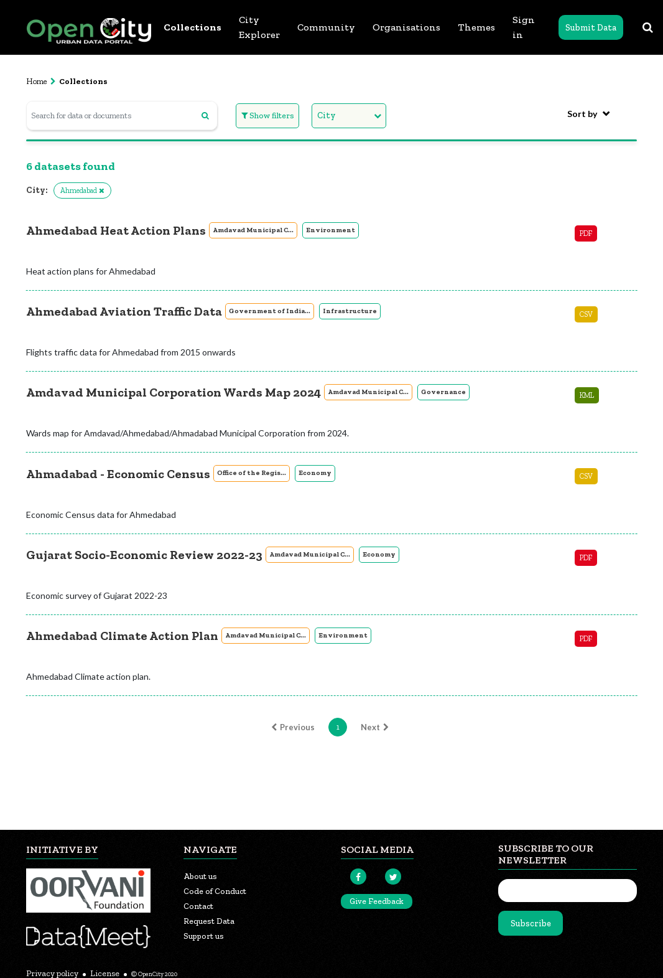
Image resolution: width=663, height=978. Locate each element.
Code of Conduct (214, 891)
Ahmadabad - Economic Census (118, 473)
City (326, 115)
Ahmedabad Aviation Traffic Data (124, 311)
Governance (443, 392)
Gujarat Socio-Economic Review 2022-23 (144, 554)
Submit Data (590, 27)
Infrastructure (350, 311)
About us (200, 876)
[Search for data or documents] (122, 115)
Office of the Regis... (251, 473)
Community (326, 27)
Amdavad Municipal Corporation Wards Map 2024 (173, 392)
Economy (315, 473)
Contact (198, 906)
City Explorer (259, 27)
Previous (291, 727)
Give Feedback (377, 901)
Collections (192, 27)
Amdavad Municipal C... (253, 230)
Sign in (523, 27)
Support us (203, 936)
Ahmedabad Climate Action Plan (122, 635)
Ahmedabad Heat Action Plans (116, 230)
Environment (330, 230)
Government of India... (269, 311)
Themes (476, 27)
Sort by (582, 113)
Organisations (406, 27)
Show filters (267, 115)
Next (376, 727)
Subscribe (531, 923)
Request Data (208, 921)
